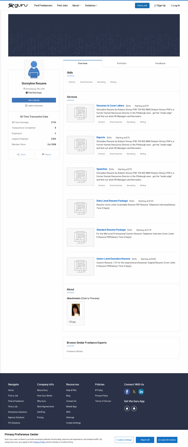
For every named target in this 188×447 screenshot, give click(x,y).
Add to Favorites (34, 106)
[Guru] (17, 5)
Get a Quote (33, 100)
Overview (82, 63)
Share (21, 154)
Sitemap (70, 417)
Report (46, 154)
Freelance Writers (75, 351)
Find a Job (13, 406)
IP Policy (99, 390)
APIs (68, 412)
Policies (99, 384)
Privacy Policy (101, 395)
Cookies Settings (124, 440)
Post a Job (142, 5)
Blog (68, 395)
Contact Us (71, 401)
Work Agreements (45, 406)
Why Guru (41, 401)
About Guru (42, 390)
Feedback (160, 63)
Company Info (45, 384)
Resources (72, 384)
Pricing (40, 417)
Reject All (145, 440)
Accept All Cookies (167, 440)
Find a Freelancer (16, 401)
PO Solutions (14, 423)
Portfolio (121, 63)
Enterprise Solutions (17, 412)
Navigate (13, 384)
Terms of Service (103, 401)
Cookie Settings (73, 423)
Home (11, 390)
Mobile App (71, 406)
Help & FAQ (71, 390)
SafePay (41, 412)
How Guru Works (44, 395)
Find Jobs (62, 5)
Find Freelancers (43, 5)
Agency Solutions (16, 417)
